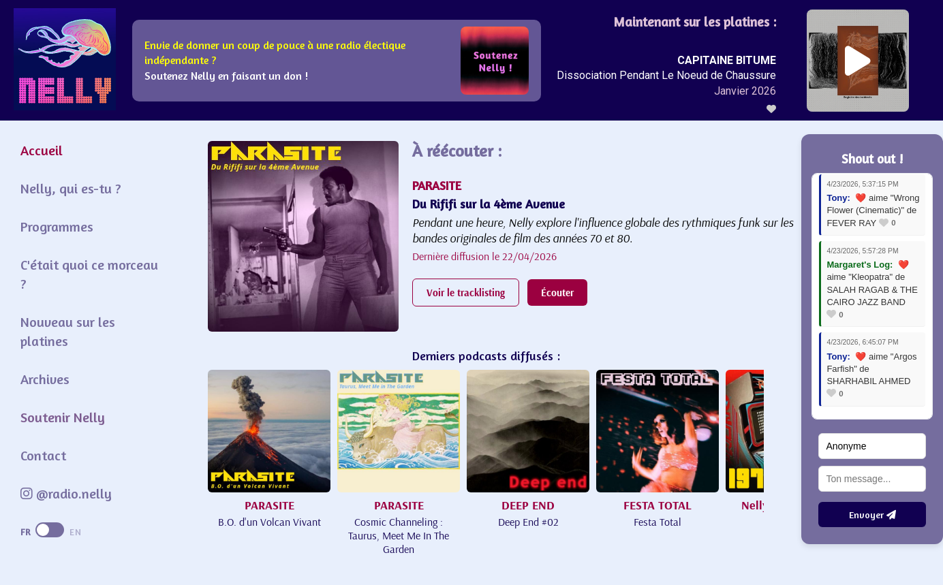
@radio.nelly (66, 493)
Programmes (56, 226)
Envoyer (872, 514)
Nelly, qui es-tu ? (70, 188)
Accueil (41, 150)
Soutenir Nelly (62, 417)
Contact (43, 455)
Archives (44, 379)
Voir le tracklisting (466, 292)
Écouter (557, 292)
